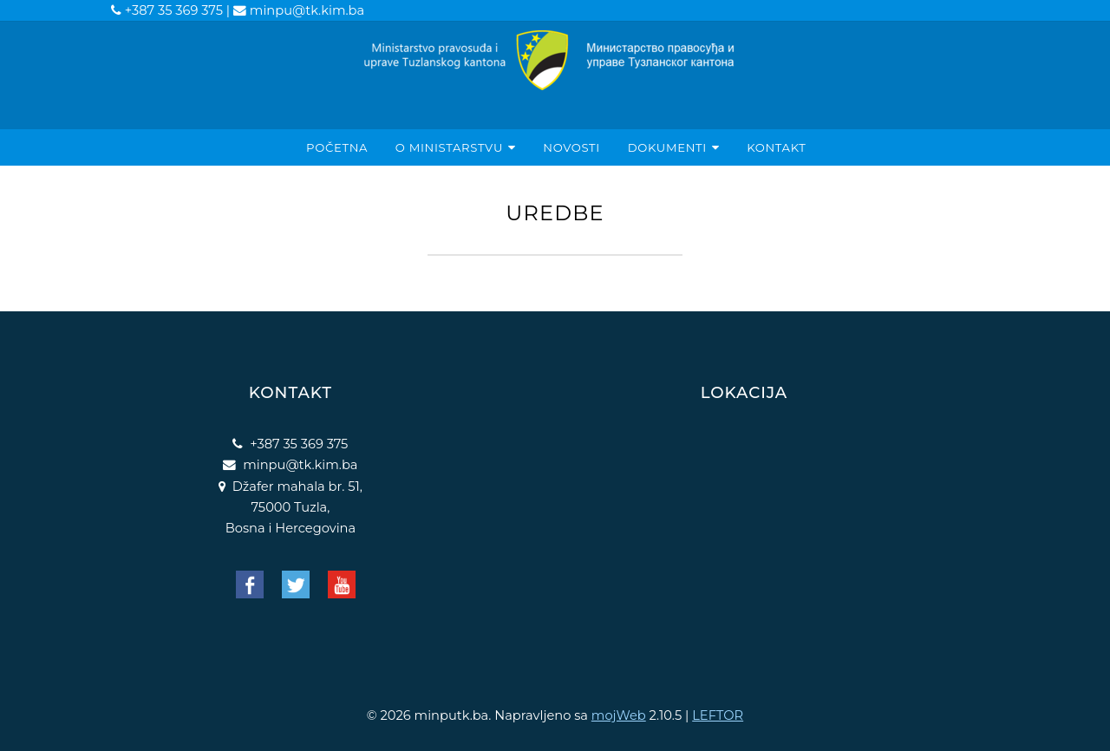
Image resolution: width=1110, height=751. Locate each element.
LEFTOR (717, 715)
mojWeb (618, 715)
